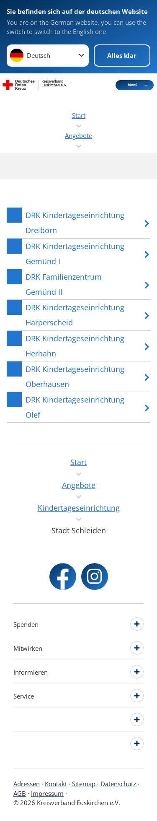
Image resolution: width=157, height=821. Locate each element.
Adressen (26, 783)
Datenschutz (118, 783)
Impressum (47, 793)
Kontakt (56, 783)
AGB (19, 793)
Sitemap (83, 783)
